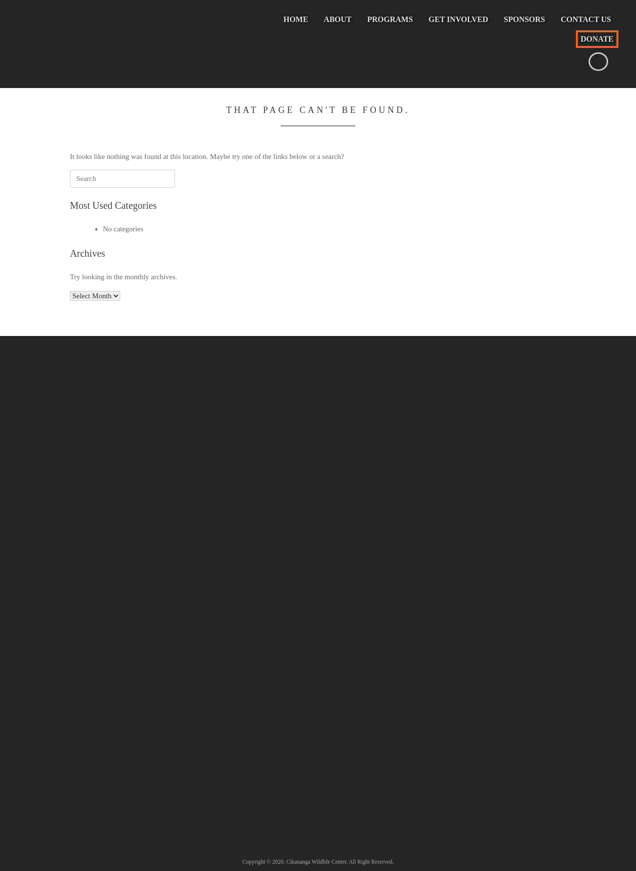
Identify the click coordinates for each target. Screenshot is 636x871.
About (337, 19)
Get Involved (458, 19)
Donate (597, 39)
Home (296, 19)
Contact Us (586, 19)
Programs (390, 19)
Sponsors (524, 19)
